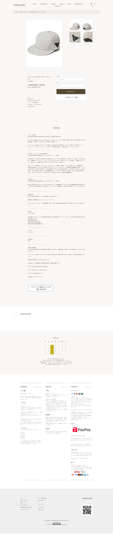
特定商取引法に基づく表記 (34, 100)
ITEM (61, 4)
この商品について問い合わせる (35, 104)
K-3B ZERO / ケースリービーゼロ (37, 12)
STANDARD (43, 4)
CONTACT (57, 6)
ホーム (21, 498)
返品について (31, 98)
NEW (34, 4)
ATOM (42, 500)
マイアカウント (41, 504)
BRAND (53, 4)
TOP (16, 12)
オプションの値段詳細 (33, 102)
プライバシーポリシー (25, 509)
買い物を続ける (31, 106)
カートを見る (41, 507)
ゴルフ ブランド (23, 12)
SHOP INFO (78, 4)
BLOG (69, 4)
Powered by (56, 523)
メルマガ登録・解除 (42, 498)
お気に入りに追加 (71, 97)
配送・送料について (24, 500)
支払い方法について (24, 505)
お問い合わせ (41, 509)
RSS (39, 500)
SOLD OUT (71, 92)
